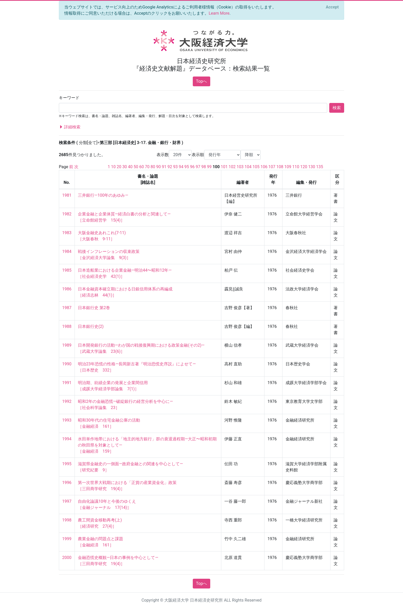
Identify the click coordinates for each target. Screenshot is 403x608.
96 (192, 166)
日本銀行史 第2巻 (94, 307)
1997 (66, 501)
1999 (66, 538)
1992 (66, 401)
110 (295, 166)
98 (203, 166)
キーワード (69, 97)
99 (209, 166)
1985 (66, 270)
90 (158, 166)
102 (232, 166)
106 (263, 166)
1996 (66, 482)
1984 (66, 251)
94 (181, 166)
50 (136, 166)
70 (147, 166)
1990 (66, 364)
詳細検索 (69, 127)
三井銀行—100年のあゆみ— (103, 195)
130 (311, 166)
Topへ (201, 81)
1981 (66, 195)
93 (175, 166)
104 (248, 166)
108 (279, 166)
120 (303, 166)
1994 (66, 438)
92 (170, 166)
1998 (66, 520)
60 (141, 166)
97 (198, 166)
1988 (66, 326)
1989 (66, 345)
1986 (66, 289)
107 (271, 166)
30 (124, 166)
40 (130, 166)
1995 (66, 463)
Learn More (219, 13)
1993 (66, 420)
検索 (337, 107)
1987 (66, 307)
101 (224, 166)
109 (287, 166)
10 (113, 166)
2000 (66, 557)
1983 (66, 232)
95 (186, 166)
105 (255, 166)
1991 (66, 382)
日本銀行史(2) (91, 326)
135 (319, 166)
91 (164, 166)
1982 (66, 214)
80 (153, 166)
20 (119, 166)
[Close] (332, 7)
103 (240, 166)
